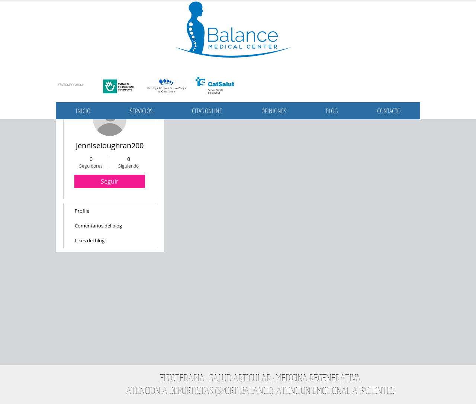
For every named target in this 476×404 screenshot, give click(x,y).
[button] (141, 110)
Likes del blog (89, 240)
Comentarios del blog (98, 225)
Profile (82, 210)
